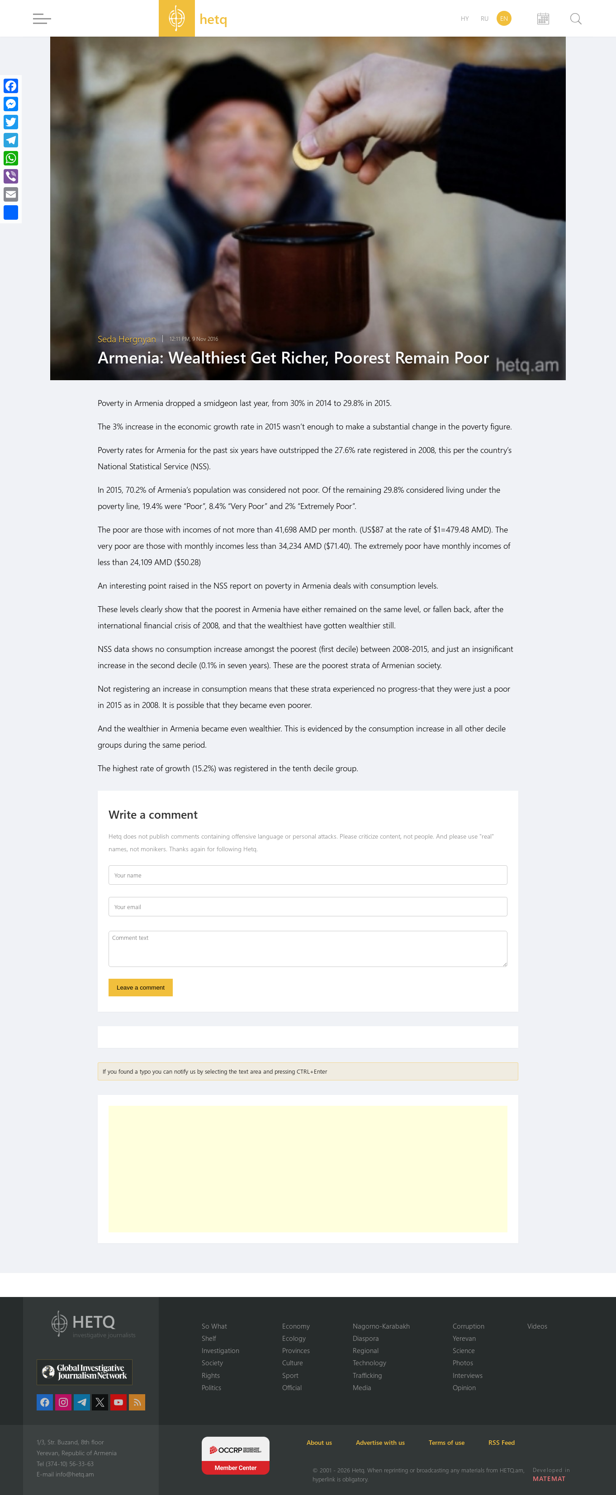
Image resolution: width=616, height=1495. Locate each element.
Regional (366, 1349)
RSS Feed (522, 1442)
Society (212, 1362)
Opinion (464, 1387)
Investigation (220, 1349)
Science (464, 1349)
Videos (537, 1325)
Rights (211, 1374)
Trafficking (367, 1374)
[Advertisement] (308, 1170)
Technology (369, 1362)
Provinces (296, 1349)
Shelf (209, 1337)
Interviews (468, 1374)
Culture (292, 1362)
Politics (211, 1387)
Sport (290, 1374)
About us (325, 1442)
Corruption (468, 1325)
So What (214, 1325)
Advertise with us (391, 1442)
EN (504, 18)
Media (362, 1387)
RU (484, 18)
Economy (296, 1325)
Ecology (294, 1337)
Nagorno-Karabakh (381, 1325)
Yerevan (464, 1337)
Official (292, 1387)
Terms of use (462, 1442)
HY (465, 18)
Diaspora (366, 1337)
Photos (463, 1362)
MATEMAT (549, 1478)
